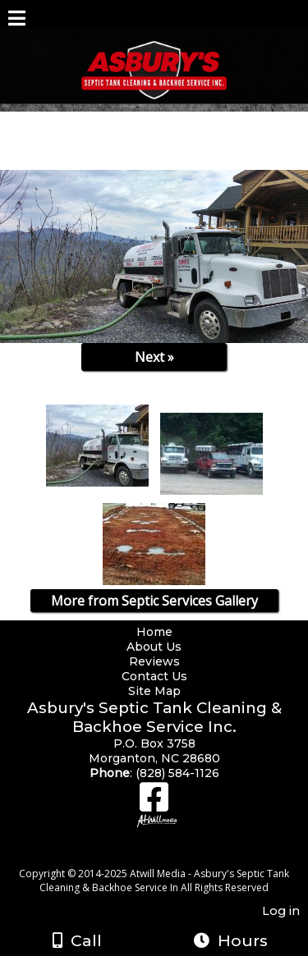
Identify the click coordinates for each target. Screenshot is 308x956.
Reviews (154, 661)
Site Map (154, 691)
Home (154, 631)
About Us (154, 646)
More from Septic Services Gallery (154, 601)
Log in (281, 910)
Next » (154, 357)
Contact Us (154, 676)
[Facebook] (154, 803)
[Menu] (16, 20)
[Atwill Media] (168, 855)
